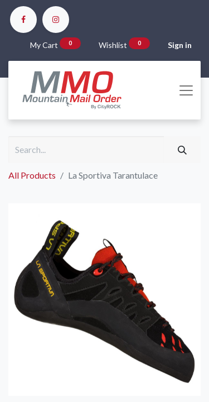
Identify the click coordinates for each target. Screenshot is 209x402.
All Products (32, 175)
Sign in (180, 45)
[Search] (182, 149)
